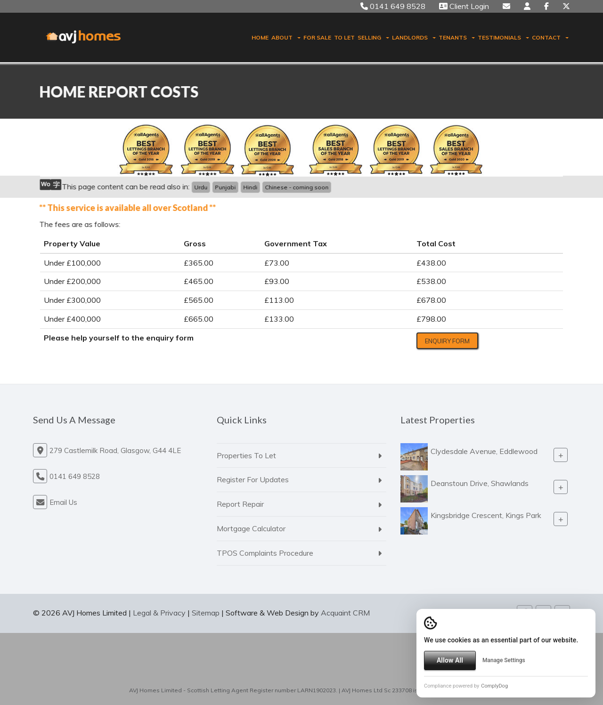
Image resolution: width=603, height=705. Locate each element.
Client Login (464, 6)
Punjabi (224, 187)
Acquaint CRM (345, 612)
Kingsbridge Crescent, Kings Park (486, 515)
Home (260, 37)
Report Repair (240, 504)
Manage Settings (503, 660)
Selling (373, 37)
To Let (344, 37)
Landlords (414, 37)
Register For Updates (253, 479)
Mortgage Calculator (251, 528)
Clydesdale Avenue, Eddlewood (484, 451)
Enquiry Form (447, 341)
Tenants (457, 37)
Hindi (249, 187)
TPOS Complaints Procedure (265, 553)
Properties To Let (246, 455)
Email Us (63, 502)
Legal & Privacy (159, 612)
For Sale (317, 37)
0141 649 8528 (392, 6)
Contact (550, 37)
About (286, 37)
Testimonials (503, 37)
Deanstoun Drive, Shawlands (480, 483)
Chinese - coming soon (295, 187)
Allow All (450, 660)
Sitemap (206, 612)
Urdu (199, 187)
